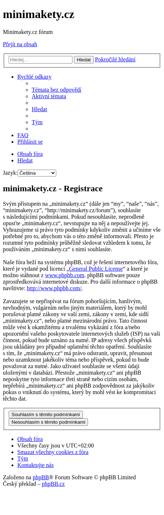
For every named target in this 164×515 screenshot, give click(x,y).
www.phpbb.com (64, 275)
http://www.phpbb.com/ (54, 288)
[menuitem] (56, 90)
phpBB (41, 477)
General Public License (96, 269)
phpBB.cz (53, 484)
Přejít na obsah (20, 44)
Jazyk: (10, 173)
